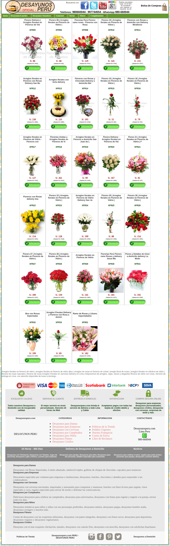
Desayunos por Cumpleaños (67, 432)
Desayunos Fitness (62, 438)
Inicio (5, 16)
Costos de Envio (101, 435)
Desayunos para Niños (64, 435)
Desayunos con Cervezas (65, 429)
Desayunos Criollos (62, 441)
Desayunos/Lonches (20, 16)
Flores (84, 16)
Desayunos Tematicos (43, 16)
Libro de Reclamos (102, 438)
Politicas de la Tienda (103, 426)
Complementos (98, 16)
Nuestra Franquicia (102, 432)
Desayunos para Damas (64, 423)
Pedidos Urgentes (101, 429)
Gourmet (61, 16)
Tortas (73, 16)
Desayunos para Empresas (66, 426)
